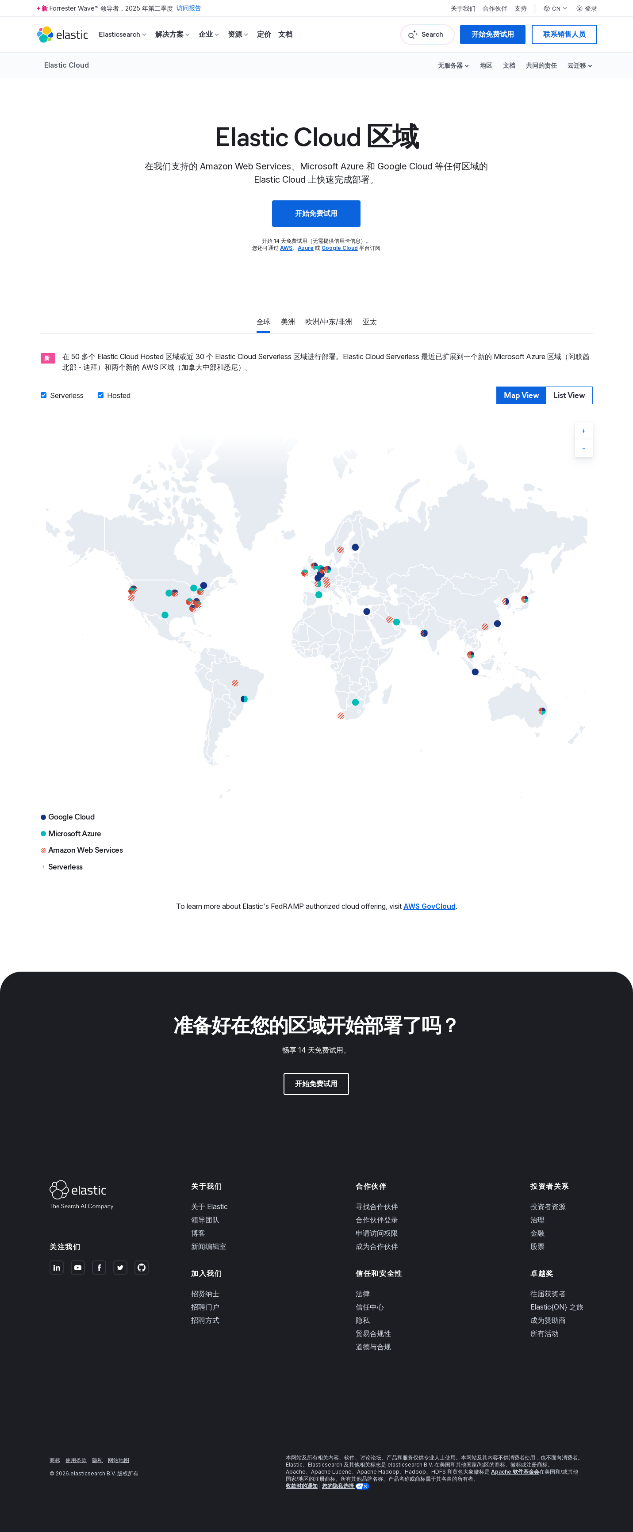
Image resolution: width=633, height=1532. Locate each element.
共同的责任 (541, 65)
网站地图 (118, 1460)
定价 (264, 34)
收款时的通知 (302, 1485)
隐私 (363, 1320)
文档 (285, 34)
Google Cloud (340, 248)
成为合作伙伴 (377, 1246)
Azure (306, 248)
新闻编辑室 (208, 1246)
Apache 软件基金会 (515, 1471)
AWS (286, 248)
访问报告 (188, 8)
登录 (586, 8)
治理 (537, 1219)
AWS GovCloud (429, 906)
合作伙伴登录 (377, 1219)
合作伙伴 (495, 8)
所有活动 (544, 1333)
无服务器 (450, 65)
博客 (198, 1233)
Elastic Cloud (66, 65)
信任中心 (370, 1306)
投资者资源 (548, 1206)
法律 (363, 1293)
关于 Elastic (209, 1206)
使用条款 (76, 1460)
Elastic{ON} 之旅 (556, 1306)
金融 (537, 1233)
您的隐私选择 (338, 1485)
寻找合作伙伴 (377, 1206)
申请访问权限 (377, 1233)
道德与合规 (373, 1346)
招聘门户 (205, 1306)
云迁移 (577, 65)
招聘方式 (205, 1320)
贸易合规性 (373, 1333)
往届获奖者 (548, 1293)
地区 (486, 65)
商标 (55, 1460)
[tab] (263, 322)
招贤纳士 (205, 1293)
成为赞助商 (548, 1320)
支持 (520, 8)
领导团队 (205, 1219)
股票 (537, 1246)
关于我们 (463, 8)
